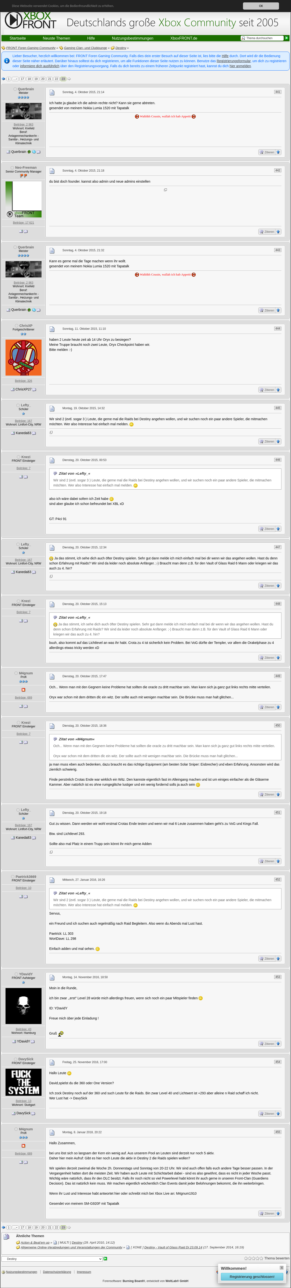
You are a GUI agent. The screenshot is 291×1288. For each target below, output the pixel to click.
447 (277, 547)
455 (277, 1132)
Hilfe (225, 56)
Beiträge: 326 (23, 381)
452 (277, 879)
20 (42, 79)
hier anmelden (240, 66)
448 (277, 603)
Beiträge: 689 (23, 697)
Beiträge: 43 (23, 1029)
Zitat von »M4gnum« (77, 739)
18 (29, 79)
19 (35, 79)
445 (277, 408)
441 (277, 92)
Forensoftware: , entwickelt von (145, 1281)
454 (277, 1062)
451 (277, 812)
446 (277, 459)
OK (261, 6)
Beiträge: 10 (23, 888)
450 (277, 725)
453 (277, 977)
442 (277, 170)
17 (22, 79)
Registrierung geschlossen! (252, 1277)
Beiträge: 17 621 (23, 222)
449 (277, 676)
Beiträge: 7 (23, 468)
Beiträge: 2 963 (23, 124)
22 (56, 79)
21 (49, 79)
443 (277, 250)
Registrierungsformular (234, 61)
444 (277, 328)
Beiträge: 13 (23, 1101)
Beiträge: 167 (23, 421)
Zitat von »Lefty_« (74, 473)
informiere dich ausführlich (39, 66)
